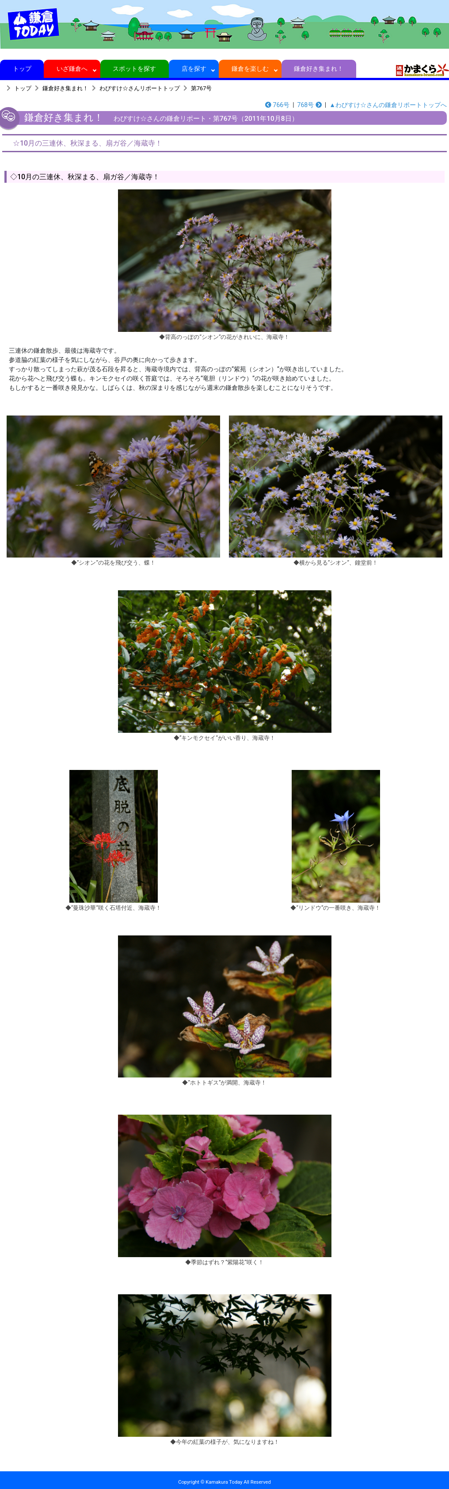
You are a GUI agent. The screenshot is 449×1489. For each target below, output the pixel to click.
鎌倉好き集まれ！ (319, 68)
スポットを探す (134, 68)
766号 (277, 104)
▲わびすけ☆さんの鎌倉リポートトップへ (388, 104)
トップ (22, 68)
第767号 (201, 88)
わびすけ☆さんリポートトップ (139, 88)
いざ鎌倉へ (72, 68)
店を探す (194, 68)
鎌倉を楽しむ (250, 68)
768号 (309, 104)
